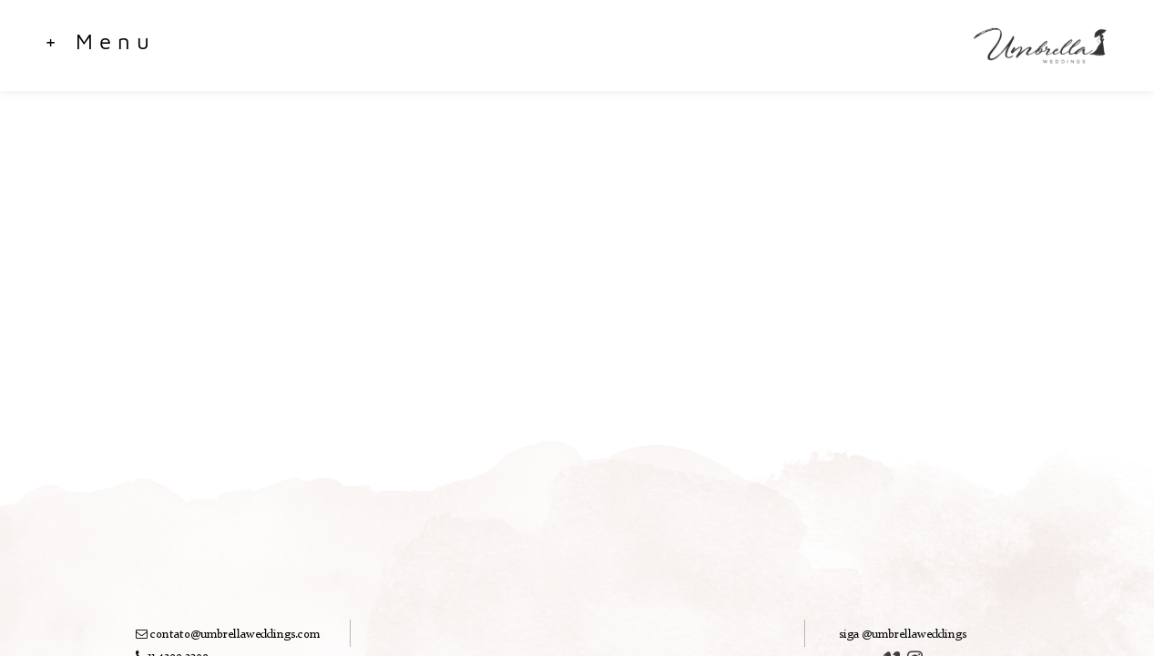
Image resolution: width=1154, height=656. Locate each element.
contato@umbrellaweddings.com (235, 635)
